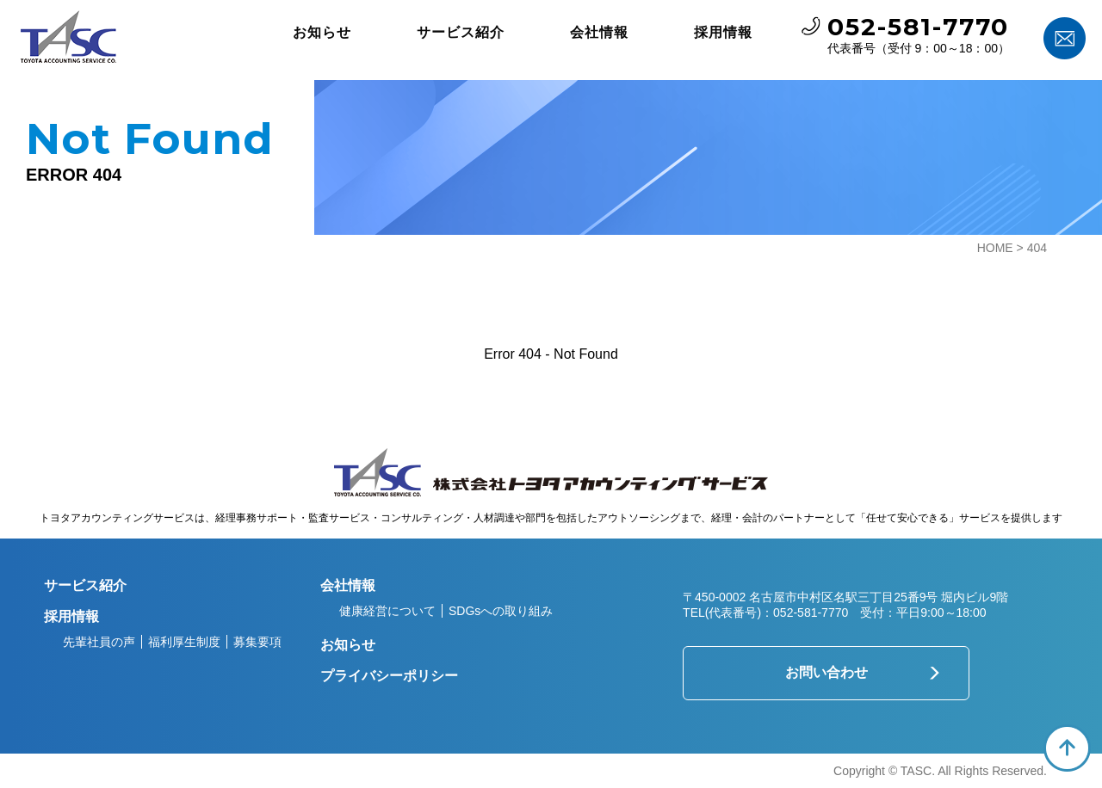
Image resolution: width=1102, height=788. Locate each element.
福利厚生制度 (184, 642)
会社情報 (599, 32)
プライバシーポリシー (389, 675)
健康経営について (387, 611)
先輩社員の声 (99, 642)
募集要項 (257, 642)
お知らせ (322, 32)
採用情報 (723, 32)
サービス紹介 (461, 32)
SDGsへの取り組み (501, 611)
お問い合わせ (826, 672)
